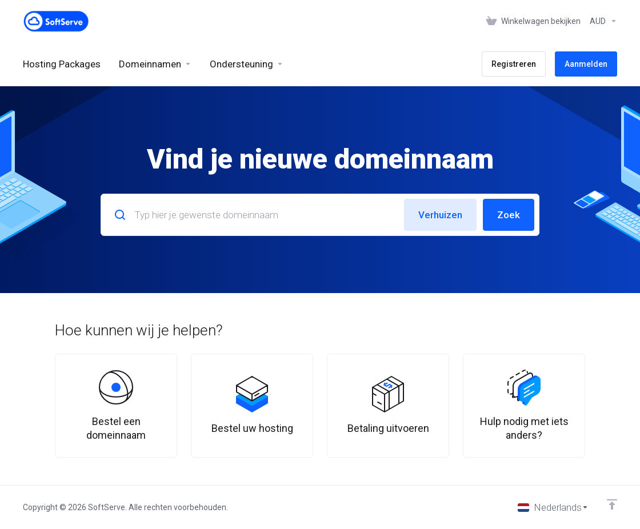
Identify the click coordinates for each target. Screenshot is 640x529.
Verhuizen (440, 215)
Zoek (508, 215)
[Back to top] (612, 504)
